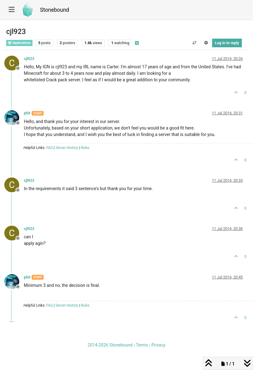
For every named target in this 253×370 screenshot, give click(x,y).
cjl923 (29, 59)
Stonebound (54, 10)
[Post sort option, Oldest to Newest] (194, 43)
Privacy (158, 344)
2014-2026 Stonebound (110, 344)
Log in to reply (227, 43)
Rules (85, 148)
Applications (19, 43)
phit (27, 113)
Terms (142, 344)
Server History (66, 148)
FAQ (49, 148)
